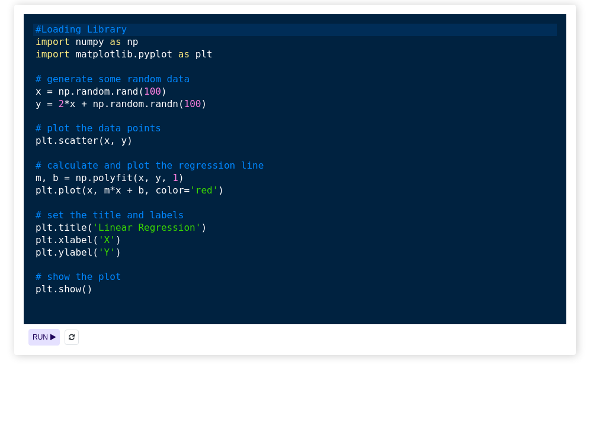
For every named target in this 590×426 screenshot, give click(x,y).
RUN (44, 337)
